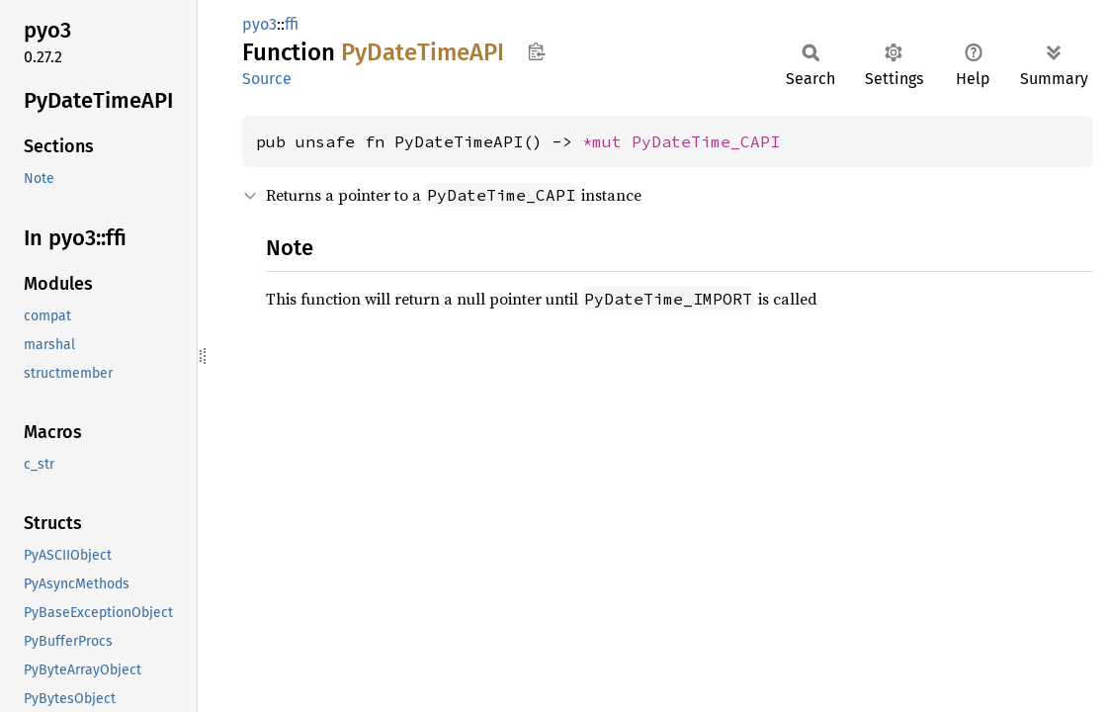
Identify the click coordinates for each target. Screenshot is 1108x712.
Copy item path (536, 51)
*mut (607, 141)
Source (267, 78)
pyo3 (259, 24)
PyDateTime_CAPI (706, 141)
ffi (291, 24)
